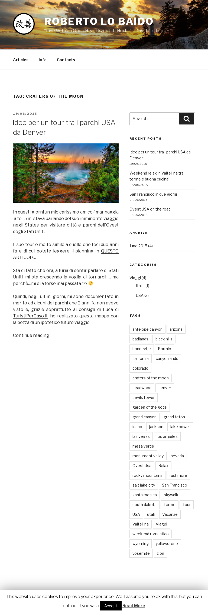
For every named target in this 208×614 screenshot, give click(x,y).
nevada (177, 456)
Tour (187, 504)
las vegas (141, 436)
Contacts (66, 59)
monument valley (148, 456)
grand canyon (144, 417)
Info (43, 59)
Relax (163, 465)
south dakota (144, 504)
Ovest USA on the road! (150, 209)
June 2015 (138, 246)
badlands (140, 339)
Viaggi (135, 277)
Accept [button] (110, 605)
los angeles (167, 436)
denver (164, 387)
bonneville (141, 348)
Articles (20, 59)
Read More (133, 605)
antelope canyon (147, 329)
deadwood (141, 387)
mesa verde (143, 446)
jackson (156, 426)
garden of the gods (149, 407)
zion (160, 553)
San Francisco (174, 485)
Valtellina (140, 524)
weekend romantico (150, 533)
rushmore (178, 475)
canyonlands (167, 358)
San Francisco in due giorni (153, 194)
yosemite (141, 553)
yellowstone (167, 543)
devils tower (143, 397)
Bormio (164, 348)
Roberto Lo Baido (99, 21)
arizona (176, 329)
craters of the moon (150, 378)
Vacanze (170, 514)
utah (151, 514)
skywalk (171, 494)
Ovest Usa (141, 465)
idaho (137, 426)
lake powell (180, 426)
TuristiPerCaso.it (30, 316)
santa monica (144, 494)
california (140, 358)
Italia (140, 285)
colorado (140, 368)
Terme (170, 504)
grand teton (174, 417)
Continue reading (31, 335)
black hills (164, 339)
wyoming (140, 543)
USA (140, 295)
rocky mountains (147, 475)
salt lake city (143, 485)
